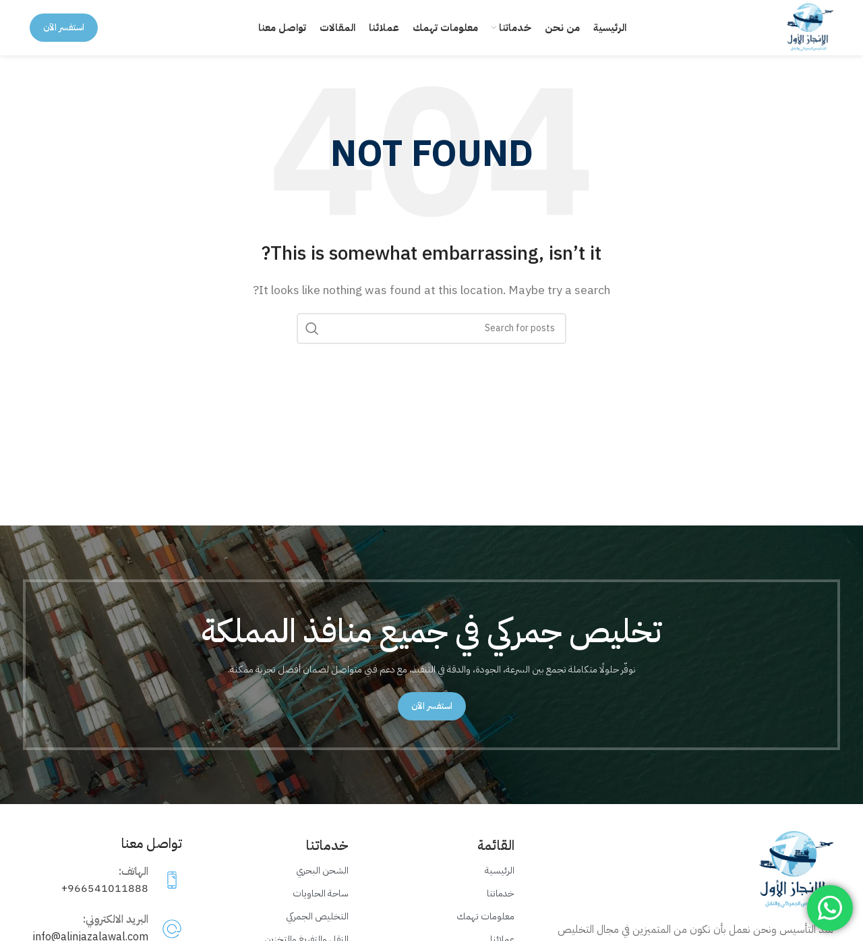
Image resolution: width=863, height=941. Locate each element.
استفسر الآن (63, 33)
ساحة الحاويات (321, 906)
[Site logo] (804, 33)
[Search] (431, 340)
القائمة (495, 857)
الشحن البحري (322, 883)
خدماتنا (500, 906)
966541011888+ (104, 901)
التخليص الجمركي (317, 929)
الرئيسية (499, 883)
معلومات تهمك (485, 929)
